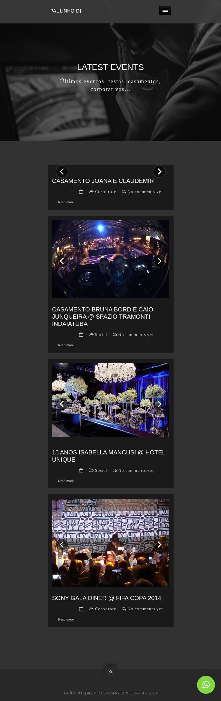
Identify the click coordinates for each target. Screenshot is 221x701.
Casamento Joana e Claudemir (103, 181)
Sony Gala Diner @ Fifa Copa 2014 (106, 598)
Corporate (105, 191)
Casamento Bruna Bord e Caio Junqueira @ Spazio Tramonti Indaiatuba (102, 316)
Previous (62, 167)
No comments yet (145, 191)
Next (156, 167)
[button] (206, 685)
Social (101, 334)
